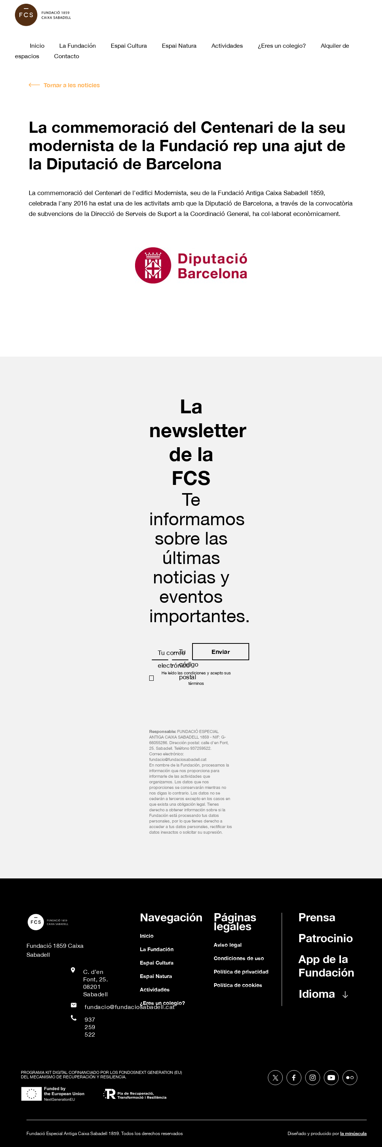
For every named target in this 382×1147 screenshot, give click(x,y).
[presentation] (206, 705)
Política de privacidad (241, 971)
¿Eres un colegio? (282, 45)
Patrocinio (325, 938)
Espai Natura (179, 45)
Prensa (316, 917)
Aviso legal (228, 944)
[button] (330, 997)
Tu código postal (188, 664)
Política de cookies (238, 985)
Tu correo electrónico (174, 659)
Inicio (37, 45)
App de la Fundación (326, 965)
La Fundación (77, 45)
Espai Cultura (129, 45)
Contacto (66, 56)
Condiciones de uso (239, 958)
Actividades (227, 45)
